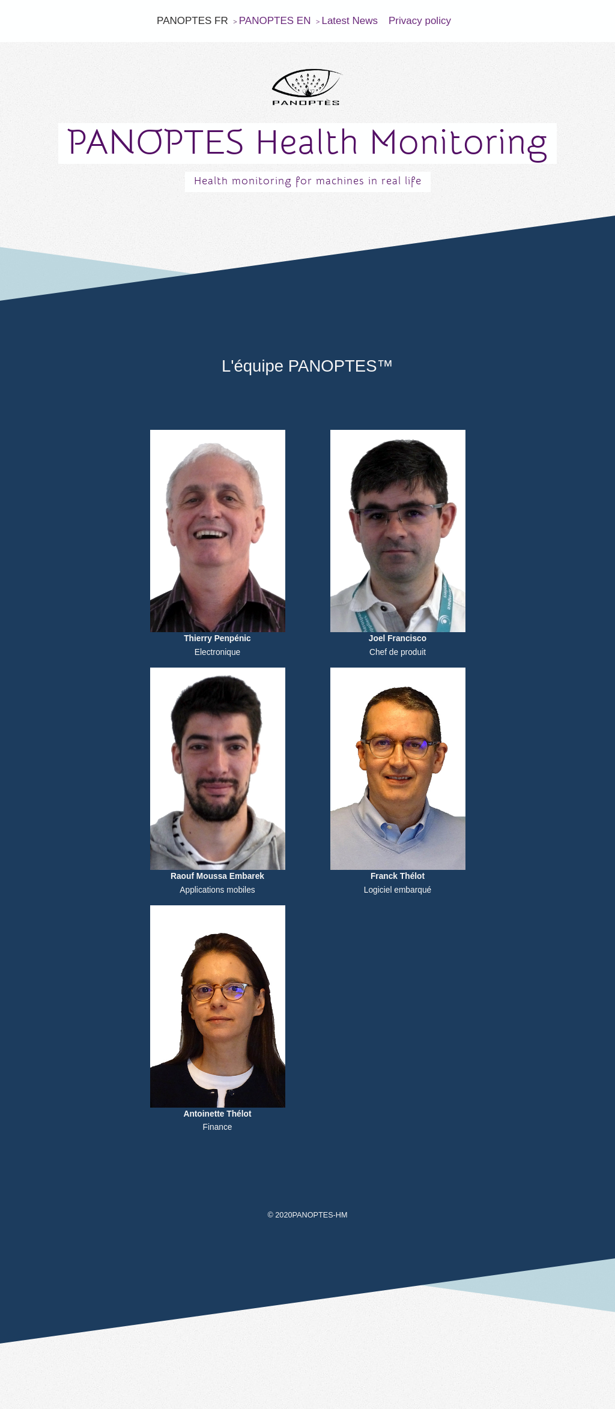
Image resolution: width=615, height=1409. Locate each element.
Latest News (349, 20)
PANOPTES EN (275, 20)
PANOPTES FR (192, 20)
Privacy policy (420, 20)
